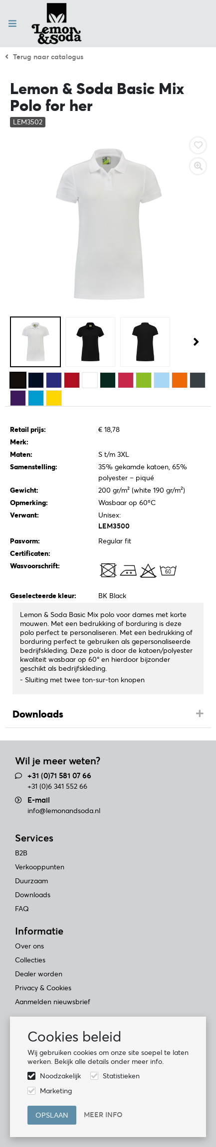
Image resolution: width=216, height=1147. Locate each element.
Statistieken (121, 1075)
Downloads (37, 714)
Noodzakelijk (60, 1075)
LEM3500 (114, 525)
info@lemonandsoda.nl (63, 810)
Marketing (56, 1090)
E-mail (38, 800)
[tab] (108, 715)
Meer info (103, 1114)
